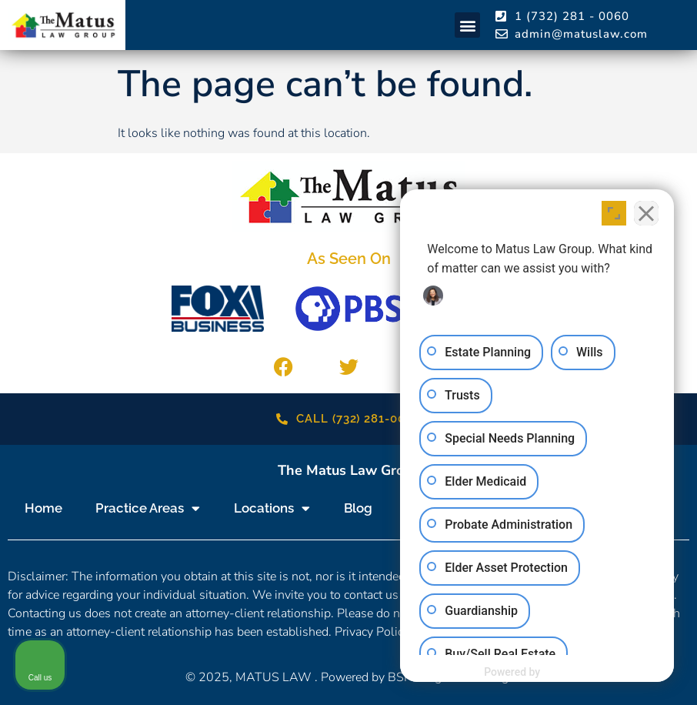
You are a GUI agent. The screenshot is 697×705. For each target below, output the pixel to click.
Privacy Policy (372, 631)
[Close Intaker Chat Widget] (646, 213)
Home (43, 508)
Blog (358, 508)
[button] (467, 25)
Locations (272, 508)
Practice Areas (147, 508)
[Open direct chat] (614, 213)
